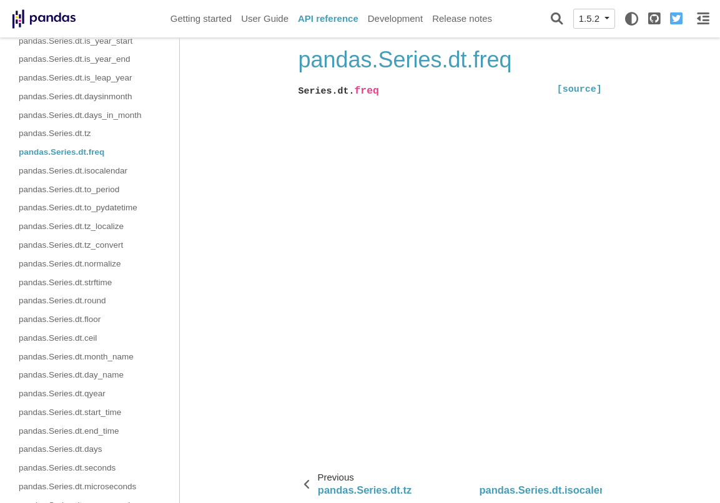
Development (395, 18)
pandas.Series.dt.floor (60, 319)
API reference (328, 18)
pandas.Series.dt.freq (61, 152)
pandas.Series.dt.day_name (71, 374)
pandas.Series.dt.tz (55, 133)
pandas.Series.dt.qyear (62, 393)
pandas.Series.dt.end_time (69, 431)
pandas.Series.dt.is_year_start (75, 41)
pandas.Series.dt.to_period (69, 189)
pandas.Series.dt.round (62, 300)
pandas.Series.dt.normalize (70, 263)
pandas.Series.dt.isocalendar (73, 170)
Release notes (462, 18)
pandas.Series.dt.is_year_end (75, 59)
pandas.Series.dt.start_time (70, 412)
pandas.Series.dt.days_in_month (80, 115)
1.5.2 (591, 18)
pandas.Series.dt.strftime (65, 282)
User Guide (264, 18)
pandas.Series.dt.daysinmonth (75, 96)
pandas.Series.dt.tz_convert (71, 245)
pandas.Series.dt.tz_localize (71, 226)
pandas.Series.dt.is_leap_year (75, 77)
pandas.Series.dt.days (60, 449)
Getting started (201, 18)
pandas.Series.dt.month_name (76, 356)
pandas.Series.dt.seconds (67, 467)
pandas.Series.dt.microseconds (77, 486)
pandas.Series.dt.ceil (58, 338)
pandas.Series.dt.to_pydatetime (78, 207)
